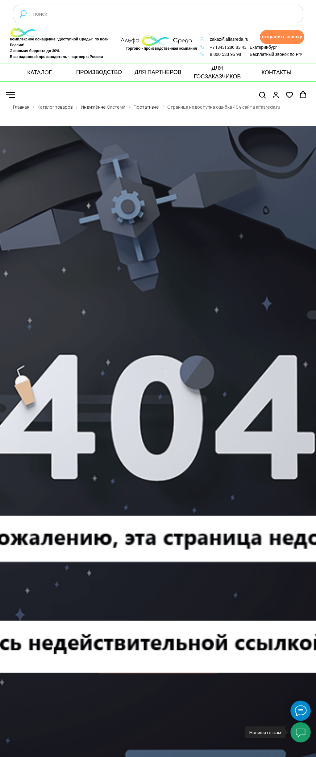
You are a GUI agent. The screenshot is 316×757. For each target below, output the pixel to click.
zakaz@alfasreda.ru (229, 39)
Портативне (146, 107)
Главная (21, 107)
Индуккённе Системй (103, 107)
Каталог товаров (55, 107)
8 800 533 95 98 (225, 54)
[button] (282, 37)
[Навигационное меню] (10, 95)
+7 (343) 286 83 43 (228, 47)
